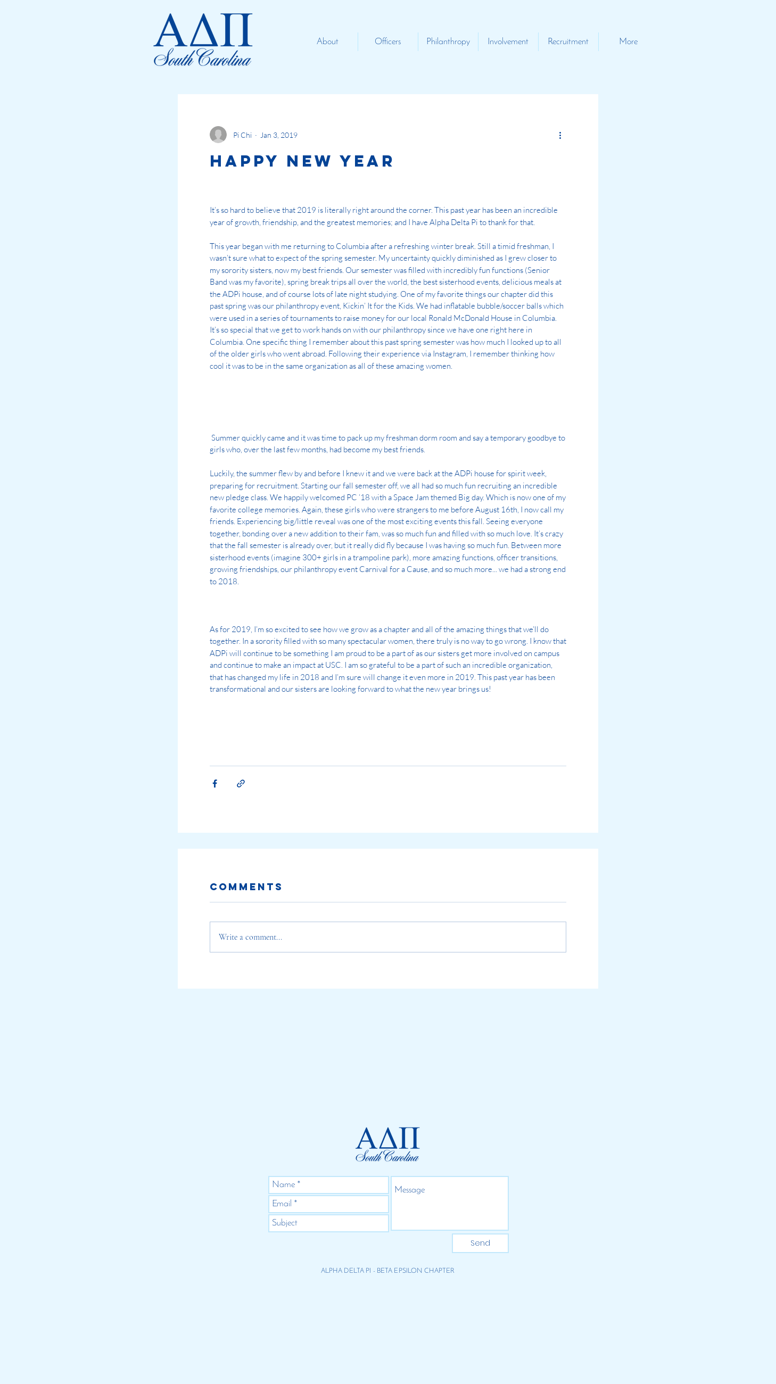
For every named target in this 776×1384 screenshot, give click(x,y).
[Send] (480, 1243)
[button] (328, 41)
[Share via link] (241, 783)
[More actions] (560, 134)
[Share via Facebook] (215, 783)
